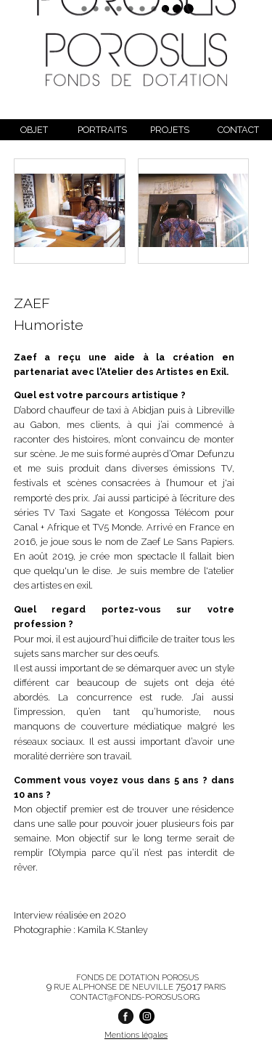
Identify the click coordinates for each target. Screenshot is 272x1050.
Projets (169, 129)
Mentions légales (136, 1035)
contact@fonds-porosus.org (134, 997)
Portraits (102, 129)
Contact (238, 129)
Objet (34, 129)
